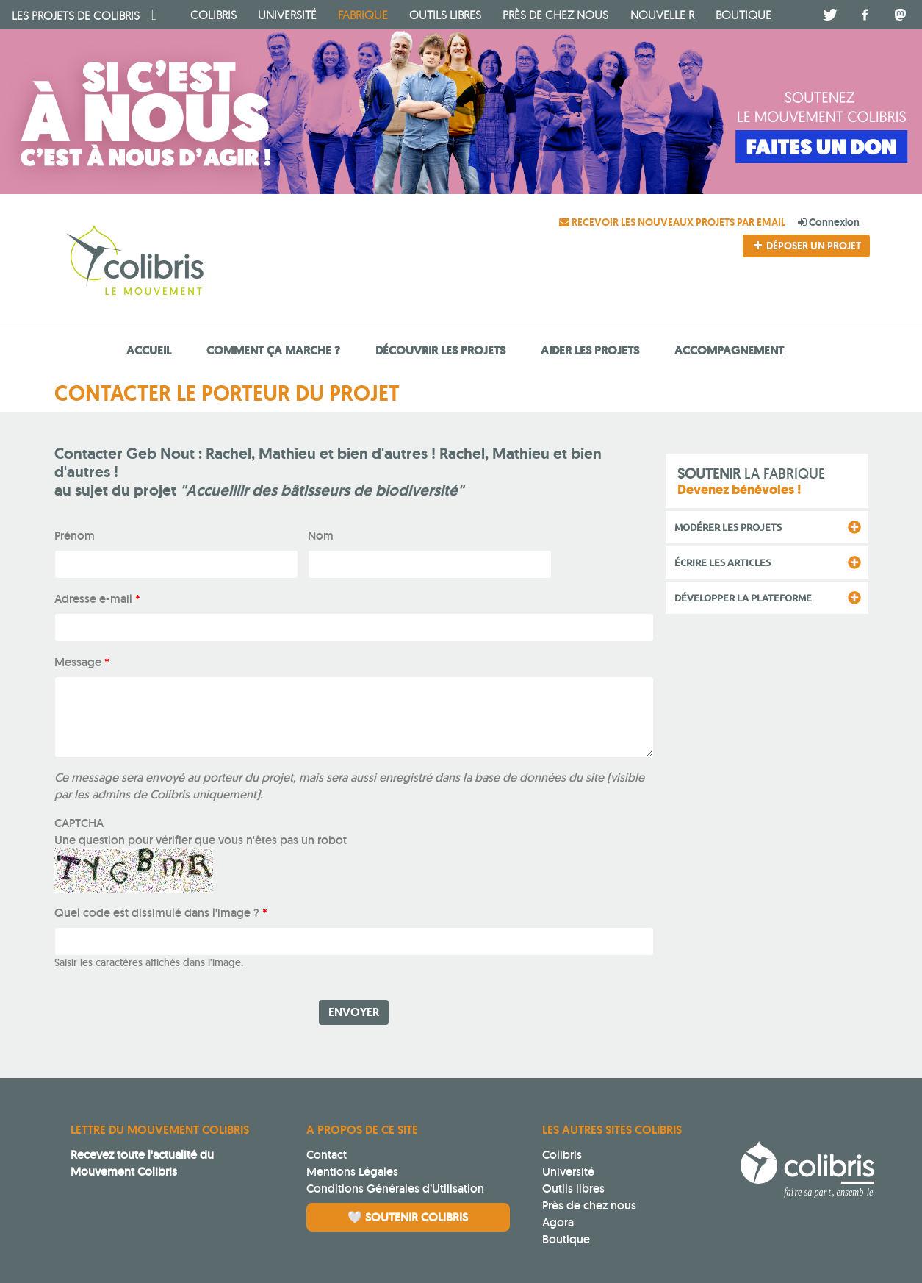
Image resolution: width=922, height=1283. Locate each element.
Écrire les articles (722, 562)
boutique (743, 14)
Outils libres (445, 14)
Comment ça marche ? (273, 350)
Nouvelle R (662, 14)
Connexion (829, 222)
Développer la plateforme (743, 597)
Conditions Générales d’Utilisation (395, 1188)
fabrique (363, 14)
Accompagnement (729, 350)
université (287, 14)
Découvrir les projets (440, 350)
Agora (558, 1222)
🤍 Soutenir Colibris (407, 1217)
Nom (321, 535)
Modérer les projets (728, 527)
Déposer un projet (806, 245)
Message (81, 662)
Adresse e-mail (97, 599)
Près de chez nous (555, 14)
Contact (326, 1154)
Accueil (148, 350)
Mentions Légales (352, 1171)
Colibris (76, 15)
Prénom (74, 535)
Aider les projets (590, 350)
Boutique (566, 1239)
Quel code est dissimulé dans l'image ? (160, 913)
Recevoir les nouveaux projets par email (673, 222)
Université (568, 1171)
